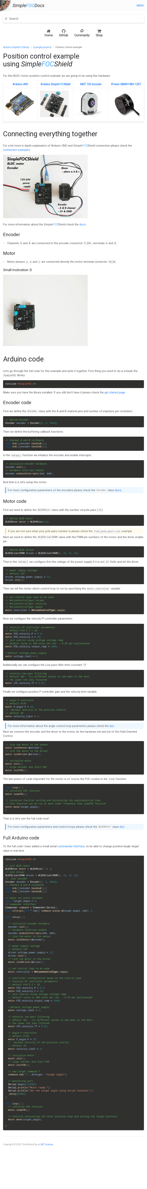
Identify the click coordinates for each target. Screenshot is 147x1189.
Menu (140, 5)
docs (82, 224)
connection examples (16, 150)
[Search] (75, 18)
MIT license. (47, 1172)
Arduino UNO (20, 84)
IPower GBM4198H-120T (126, 84)
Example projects (42, 47)
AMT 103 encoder (91, 84)
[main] (73, 613)
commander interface (71, 858)
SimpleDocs (28, 5)
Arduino (16, 47)
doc (111, 734)
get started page (115, 392)
